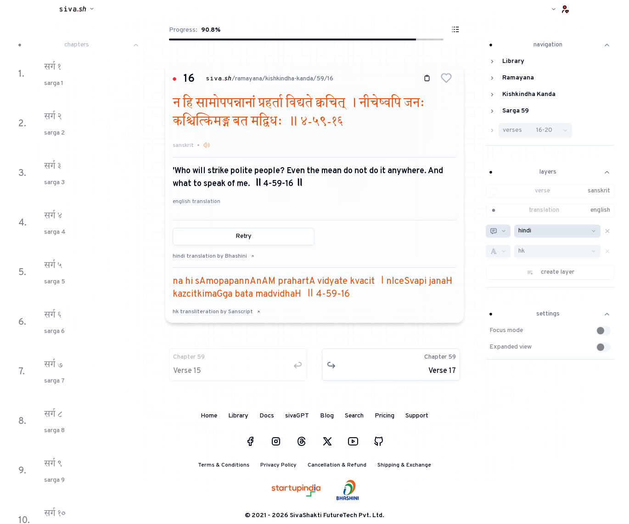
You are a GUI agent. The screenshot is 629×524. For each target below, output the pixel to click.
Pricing (384, 416)
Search (354, 416)
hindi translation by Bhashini (213, 256)
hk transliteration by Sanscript (216, 312)
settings (550, 314)
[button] (446, 78)
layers (550, 172)
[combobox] (498, 231)
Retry (244, 236)
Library (238, 416)
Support (416, 416)
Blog (327, 416)
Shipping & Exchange (404, 465)
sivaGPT (297, 416)
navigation (550, 45)
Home (209, 416)
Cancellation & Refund (337, 465)
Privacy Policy (278, 465)
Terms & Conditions (223, 465)
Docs (266, 416)
